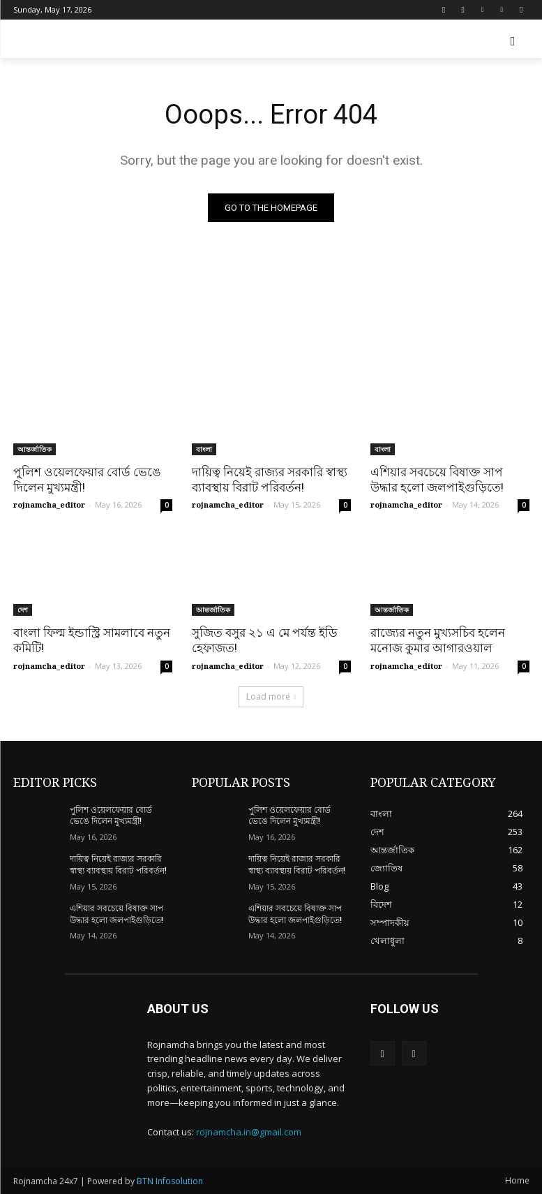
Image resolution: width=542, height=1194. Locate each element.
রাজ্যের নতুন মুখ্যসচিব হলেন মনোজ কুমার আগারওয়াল (437, 640)
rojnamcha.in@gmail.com (248, 1132)
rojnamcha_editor (49, 504)
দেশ (22, 609)
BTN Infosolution (170, 1181)
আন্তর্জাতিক (34, 449)
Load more (271, 696)
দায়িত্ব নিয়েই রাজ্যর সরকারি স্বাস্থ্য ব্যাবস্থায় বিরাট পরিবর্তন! (269, 479)
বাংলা (204, 449)
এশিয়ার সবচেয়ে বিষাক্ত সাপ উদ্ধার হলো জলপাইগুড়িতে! (437, 479)
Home (517, 1180)
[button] (513, 41)
